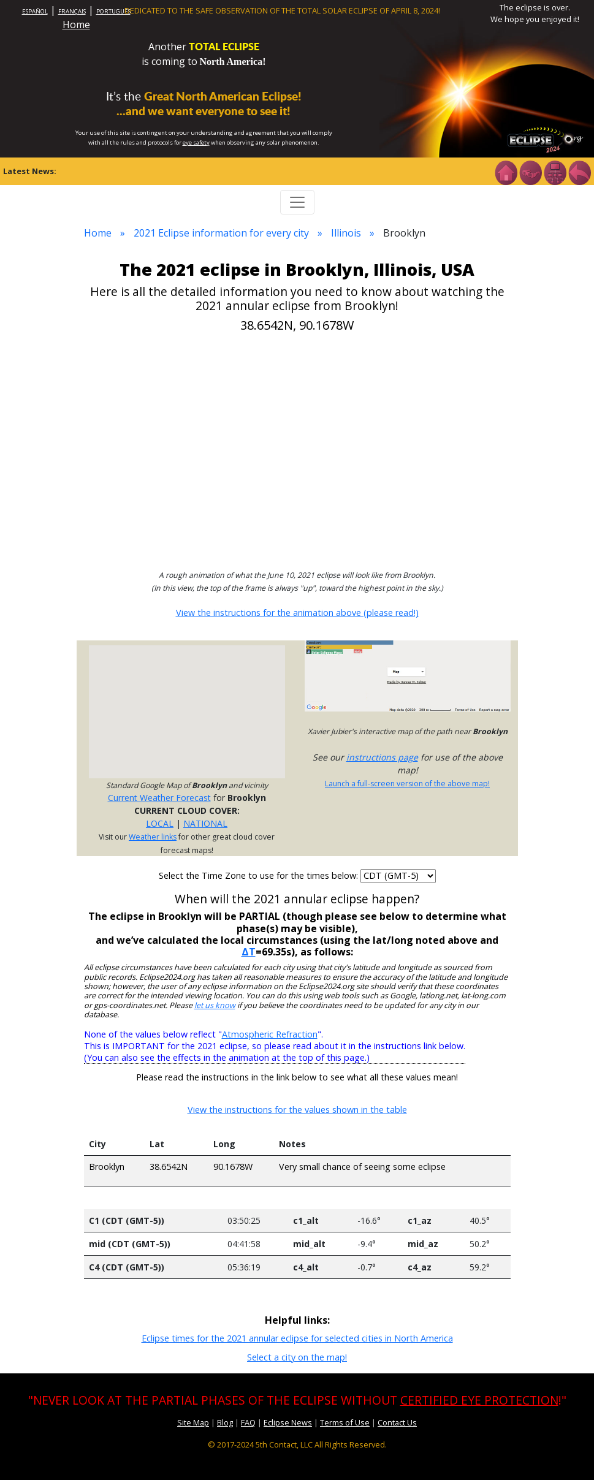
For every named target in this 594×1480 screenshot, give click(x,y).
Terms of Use (345, 1422)
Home (76, 24)
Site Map (193, 1422)
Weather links (153, 837)
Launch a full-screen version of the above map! (407, 783)
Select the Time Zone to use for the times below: (259, 875)
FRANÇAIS (72, 11)
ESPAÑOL (35, 11)
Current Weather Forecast (159, 797)
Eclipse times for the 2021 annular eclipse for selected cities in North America (297, 1338)
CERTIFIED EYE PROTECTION (479, 1400)
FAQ (248, 1422)
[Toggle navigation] (297, 202)
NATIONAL (205, 823)
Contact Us (397, 1422)
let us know (214, 1005)
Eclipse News (288, 1422)
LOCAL (159, 823)
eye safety (196, 142)
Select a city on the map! (297, 1357)
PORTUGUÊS (113, 11)
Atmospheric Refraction (270, 1034)
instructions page (382, 757)
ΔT (249, 951)
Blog (225, 1422)
